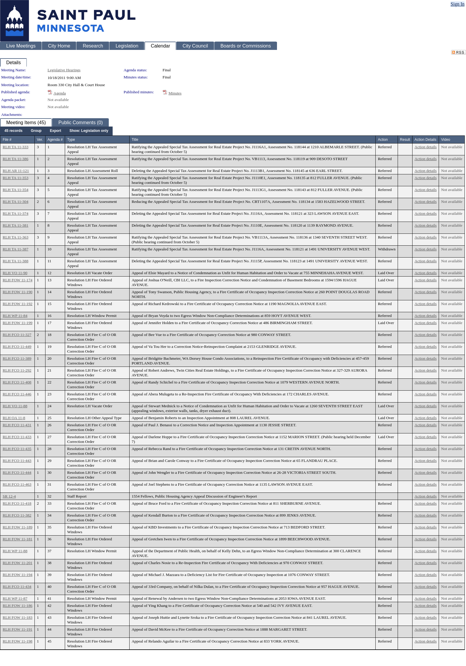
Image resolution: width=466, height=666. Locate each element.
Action (383, 140)
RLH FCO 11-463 (17, 484)
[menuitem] (13, 131)
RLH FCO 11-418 (17, 503)
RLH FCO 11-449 (17, 346)
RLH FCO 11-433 (17, 437)
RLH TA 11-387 (15, 249)
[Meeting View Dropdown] (89, 131)
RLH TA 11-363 (15, 237)
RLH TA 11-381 (15, 225)
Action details (426, 147)
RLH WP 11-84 (15, 315)
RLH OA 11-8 (14, 418)
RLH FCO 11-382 (17, 515)
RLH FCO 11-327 (17, 334)
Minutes (175, 93)
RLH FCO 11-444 (17, 472)
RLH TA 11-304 (15, 201)
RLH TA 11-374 (15, 213)
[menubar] (56, 131)
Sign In (458, 4)
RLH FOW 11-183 (17, 617)
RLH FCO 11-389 (17, 358)
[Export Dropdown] (55, 131)
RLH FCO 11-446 (17, 394)
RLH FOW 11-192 (17, 304)
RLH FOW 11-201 (17, 563)
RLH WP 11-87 (15, 598)
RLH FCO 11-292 (17, 370)
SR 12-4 (9, 496)
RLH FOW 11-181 (17, 539)
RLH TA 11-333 (15, 147)
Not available (58, 99)
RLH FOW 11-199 (17, 323)
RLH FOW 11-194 (17, 574)
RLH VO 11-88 (15, 406)
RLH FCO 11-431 (17, 425)
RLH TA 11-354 (15, 189)
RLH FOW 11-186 (17, 605)
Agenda (59, 93)
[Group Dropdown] (36, 131)
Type (71, 140)
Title (135, 140)
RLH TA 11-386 (15, 159)
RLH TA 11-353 (15, 178)
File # (7, 140)
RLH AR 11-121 (16, 170)
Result (405, 140)
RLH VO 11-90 (15, 273)
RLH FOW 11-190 (17, 292)
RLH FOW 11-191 (17, 629)
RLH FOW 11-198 (17, 641)
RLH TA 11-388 (15, 261)
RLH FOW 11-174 (17, 280)
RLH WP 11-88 (15, 551)
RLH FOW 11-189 (17, 527)
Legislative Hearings (64, 70)
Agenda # (55, 140)
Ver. (40, 140)
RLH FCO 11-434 (17, 586)
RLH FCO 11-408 (17, 382)
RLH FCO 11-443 (17, 460)
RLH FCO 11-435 (17, 448)
